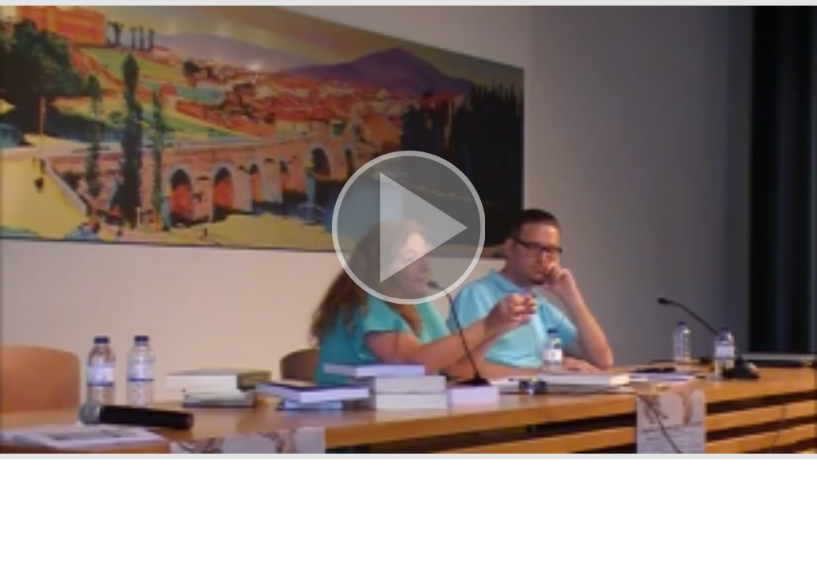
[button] (408, 229)
